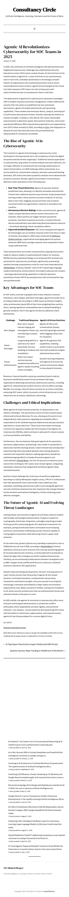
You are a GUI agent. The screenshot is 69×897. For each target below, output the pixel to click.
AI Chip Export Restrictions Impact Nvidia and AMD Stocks (32, 644)
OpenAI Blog (22, 460)
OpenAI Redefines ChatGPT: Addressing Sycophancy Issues (33, 835)
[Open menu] (34, 28)
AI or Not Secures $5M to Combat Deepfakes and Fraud (31, 752)
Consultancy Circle (34, 9)
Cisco (47, 127)
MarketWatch (47, 546)
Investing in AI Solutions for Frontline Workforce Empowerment (35, 763)
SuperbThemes (49, 891)
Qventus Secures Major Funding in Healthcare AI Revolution (36, 650)
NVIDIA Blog (9, 267)
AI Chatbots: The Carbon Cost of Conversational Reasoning (33, 741)
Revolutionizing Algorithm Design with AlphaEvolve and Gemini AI (36, 785)
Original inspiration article (15, 627)
